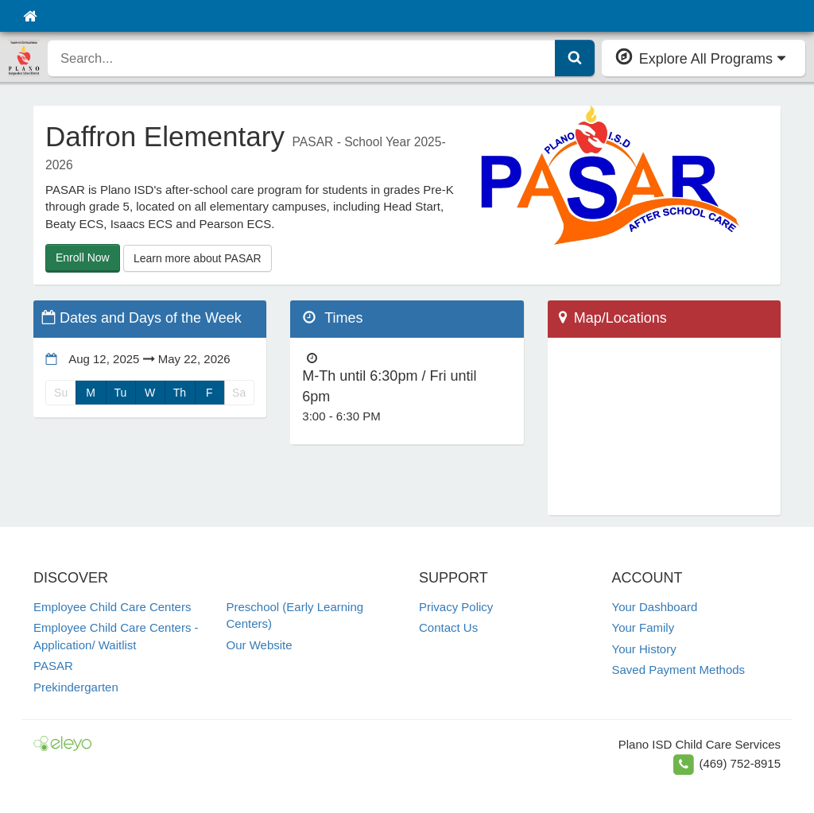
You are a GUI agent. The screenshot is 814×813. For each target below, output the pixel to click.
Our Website (260, 645)
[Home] (30, 16)
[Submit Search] (575, 58)
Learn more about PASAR (198, 258)
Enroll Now (83, 257)
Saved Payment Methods (679, 669)
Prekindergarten (75, 687)
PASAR (53, 665)
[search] (302, 58)
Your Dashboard (655, 607)
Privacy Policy (456, 607)
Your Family (643, 627)
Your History (644, 649)
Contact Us (448, 627)
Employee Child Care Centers (112, 607)
